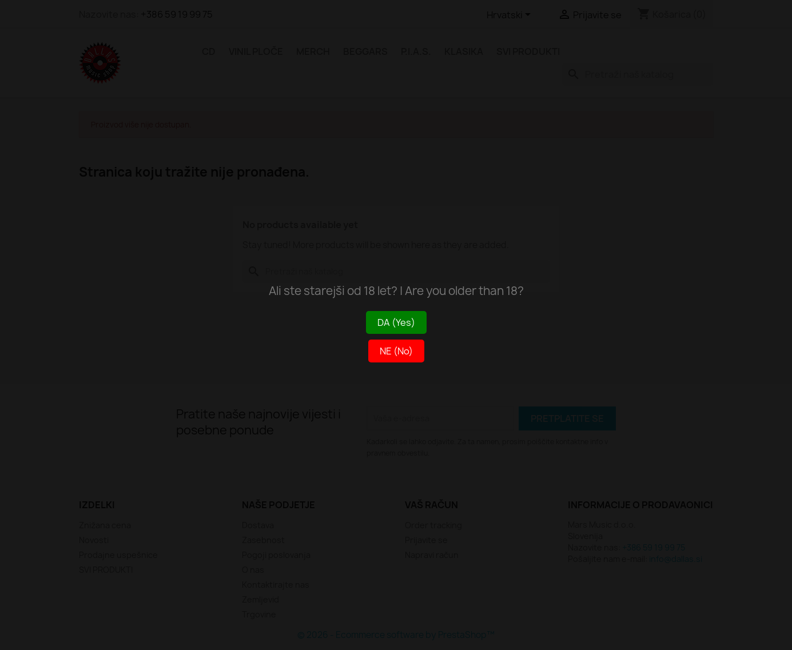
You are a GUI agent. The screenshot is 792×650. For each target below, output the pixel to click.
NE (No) (396, 351)
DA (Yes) (396, 322)
